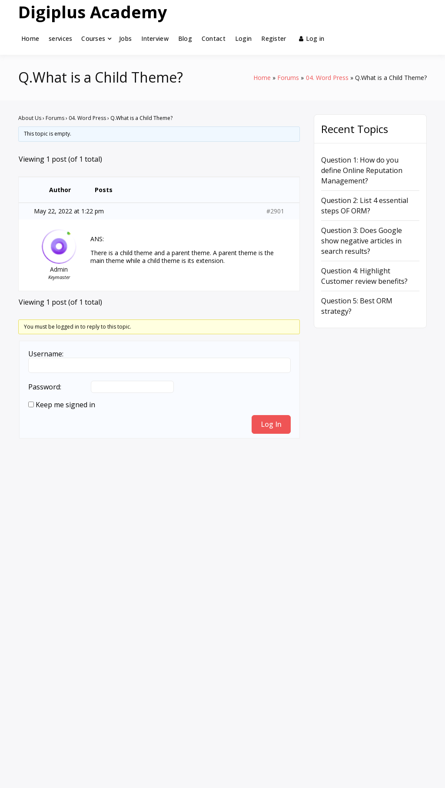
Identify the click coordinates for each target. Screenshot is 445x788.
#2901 (275, 211)
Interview (155, 38)
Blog (185, 38)
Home (30, 38)
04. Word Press (87, 118)
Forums (55, 118)
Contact (214, 38)
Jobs (125, 38)
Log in (312, 38)
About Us (29, 118)
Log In (271, 424)
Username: (45, 354)
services (60, 38)
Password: (44, 387)
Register (273, 38)
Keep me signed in (65, 405)
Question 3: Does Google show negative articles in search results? (361, 241)
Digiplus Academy (92, 11)
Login (243, 38)
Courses (93, 38)
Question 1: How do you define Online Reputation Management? (361, 170)
